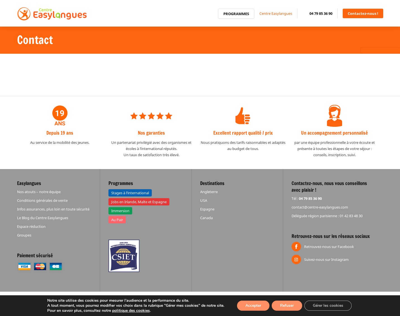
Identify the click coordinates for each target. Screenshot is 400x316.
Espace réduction (31, 226)
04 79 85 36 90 (320, 13)
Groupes (24, 235)
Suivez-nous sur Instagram (326, 259)
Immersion (120, 210)
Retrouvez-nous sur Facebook (329, 246)
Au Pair (117, 219)
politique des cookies (131, 310)
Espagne (207, 209)
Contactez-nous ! (363, 13)
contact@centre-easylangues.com (320, 207)
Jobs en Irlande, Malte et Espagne (139, 201)
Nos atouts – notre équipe (39, 191)
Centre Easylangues (275, 13)
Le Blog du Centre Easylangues (42, 217)
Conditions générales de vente (42, 200)
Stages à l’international (130, 192)
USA (203, 200)
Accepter (253, 305)
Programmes (236, 13)
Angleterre (209, 191)
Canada (206, 217)
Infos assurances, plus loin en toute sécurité (53, 209)
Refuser (287, 305)
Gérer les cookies (328, 305)
